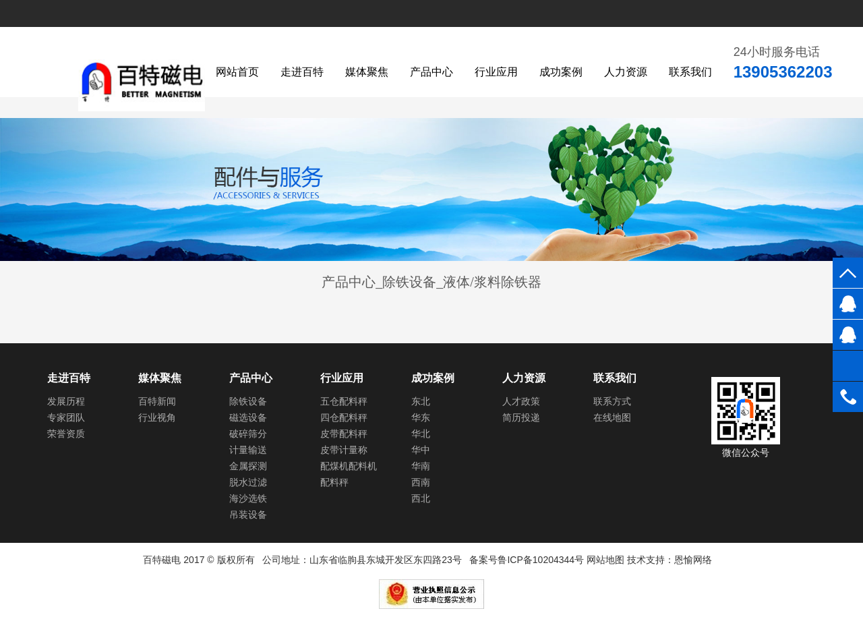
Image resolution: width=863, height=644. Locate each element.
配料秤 (334, 482)
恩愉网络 (693, 559)
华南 (420, 466)
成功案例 (561, 72)
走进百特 (302, 72)
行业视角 (157, 417)
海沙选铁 (248, 498)
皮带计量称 (343, 449)
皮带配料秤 (343, 433)
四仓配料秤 (343, 417)
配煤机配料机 (348, 466)
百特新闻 (157, 401)
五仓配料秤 (343, 401)
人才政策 (521, 401)
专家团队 (66, 417)
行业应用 (496, 72)
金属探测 (248, 466)
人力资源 (625, 72)
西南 (420, 482)
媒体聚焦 (366, 72)
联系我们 (690, 72)
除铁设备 (248, 401)
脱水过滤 (248, 482)
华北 (420, 433)
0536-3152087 (848, 397)
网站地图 (605, 559)
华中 (420, 449)
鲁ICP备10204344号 (541, 559)
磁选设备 (248, 417)
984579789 (848, 304)
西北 (420, 498)
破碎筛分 (248, 433)
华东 (420, 417)
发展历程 (66, 401)
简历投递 (521, 417)
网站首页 (237, 72)
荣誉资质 (66, 433)
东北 (420, 401)
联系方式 (612, 401)
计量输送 (248, 449)
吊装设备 (248, 514)
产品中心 (431, 72)
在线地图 (612, 417)
